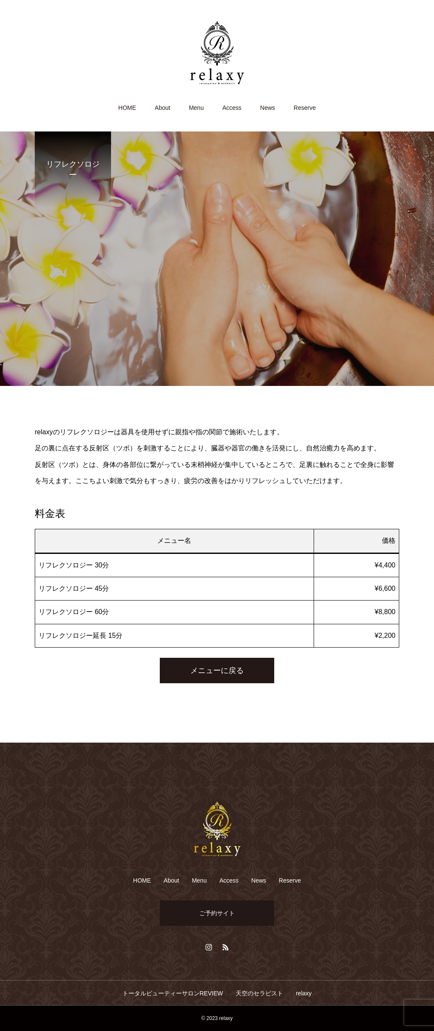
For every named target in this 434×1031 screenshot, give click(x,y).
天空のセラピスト (259, 993)
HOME (127, 107)
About (162, 107)
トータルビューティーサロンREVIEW (172, 993)
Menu (196, 107)
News (267, 107)
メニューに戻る (217, 670)
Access (232, 107)
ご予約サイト (217, 913)
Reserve (305, 107)
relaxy (304, 993)
